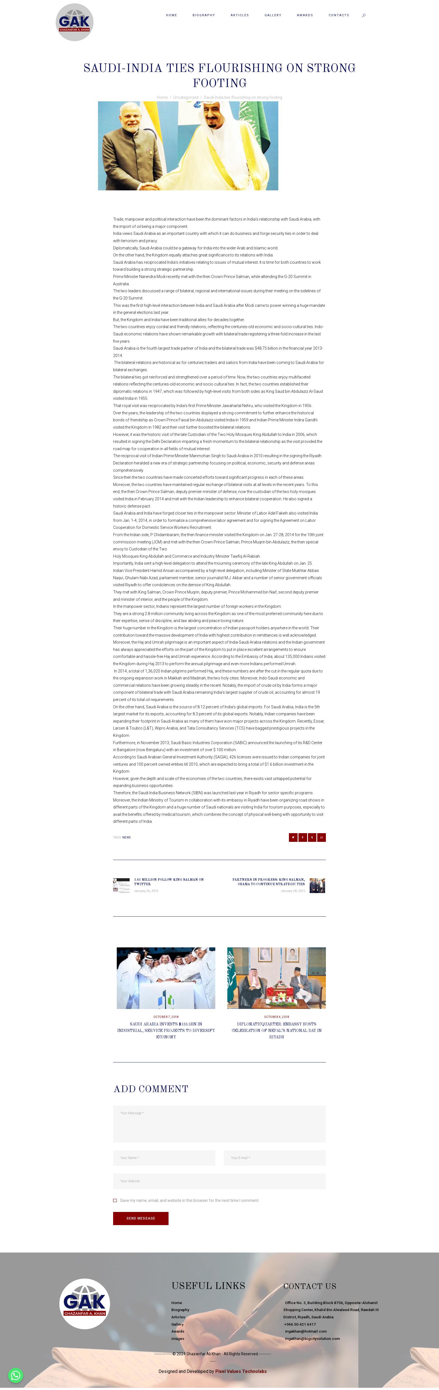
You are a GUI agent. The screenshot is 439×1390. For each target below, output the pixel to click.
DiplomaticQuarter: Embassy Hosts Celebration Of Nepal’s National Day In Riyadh (277, 1032)
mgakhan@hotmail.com (306, 1333)
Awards (178, 1333)
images (178, 1341)
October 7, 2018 (166, 1019)
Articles (178, 1319)
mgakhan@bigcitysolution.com (313, 1341)
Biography (180, 1312)
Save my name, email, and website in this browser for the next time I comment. (189, 1202)
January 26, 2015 (189, 56)
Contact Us (314, 1289)
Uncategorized (223, 56)
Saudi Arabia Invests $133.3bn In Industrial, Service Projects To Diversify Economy (166, 1032)
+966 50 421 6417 (299, 1326)
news (126, 837)
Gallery (178, 1326)
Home (162, 97)
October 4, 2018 (276, 1019)
